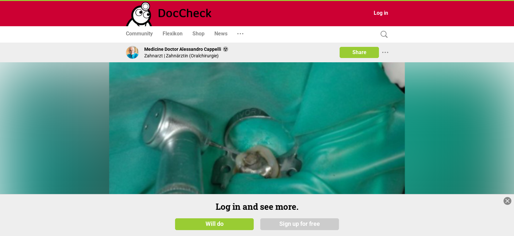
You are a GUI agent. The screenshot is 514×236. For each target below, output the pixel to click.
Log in (381, 13)
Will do (215, 228)
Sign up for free (299, 228)
